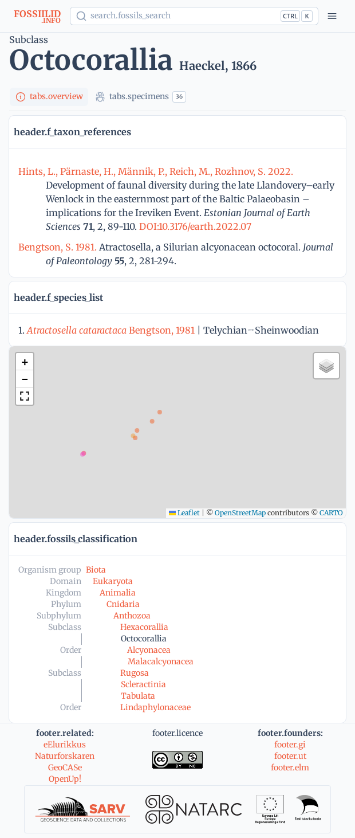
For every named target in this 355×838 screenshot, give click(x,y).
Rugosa (134, 673)
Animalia (118, 593)
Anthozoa (132, 615)
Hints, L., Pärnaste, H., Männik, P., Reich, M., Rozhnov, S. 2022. (155, 171)
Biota (96, 570)
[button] (24, 361)
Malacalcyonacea (161, 661)
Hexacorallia (144, 627)
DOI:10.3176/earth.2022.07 (194, 226)
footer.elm (290, 767)
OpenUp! (65, 779)
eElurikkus (65, 744)
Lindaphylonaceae (155, 707)
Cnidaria (123, 604)
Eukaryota (113, 581)
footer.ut (290, 756)
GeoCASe (65, 767)
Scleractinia (143, 684)
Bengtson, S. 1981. (58, 247)
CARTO (331, 512)
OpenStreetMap (240, 512)
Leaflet (184, 512)
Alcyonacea (149, 650)
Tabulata (138, 696)
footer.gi (290, 744)
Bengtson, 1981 (111, 330)
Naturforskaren (64, 756)
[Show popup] (194, 16)
